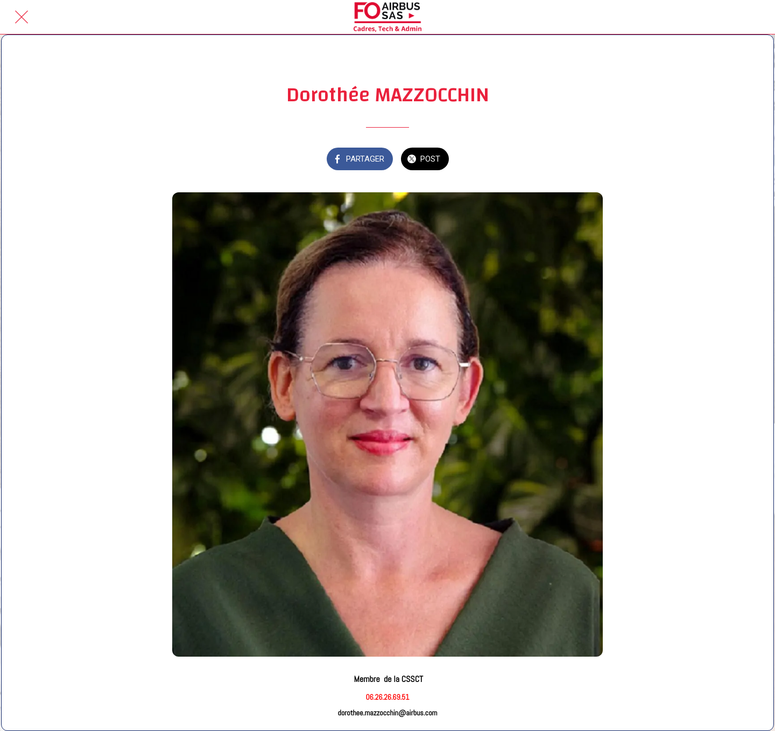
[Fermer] (21, 17)
